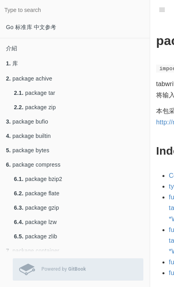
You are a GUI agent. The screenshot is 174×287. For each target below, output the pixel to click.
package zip (35, 107)
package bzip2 (38, 179)
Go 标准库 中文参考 (31, 27)
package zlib (35, 236)
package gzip (36, 207)
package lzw (35, 222)
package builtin (28, 136)
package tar (34, 93)
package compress (33, 164)
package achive (29, 78)
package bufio (27, 121)
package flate (36, 193)
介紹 (11, 48)
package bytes (27, 150)
